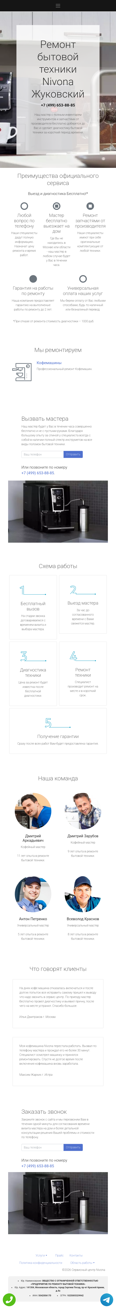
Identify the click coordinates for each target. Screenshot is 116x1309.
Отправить (73, 454)
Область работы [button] (81, 1263)
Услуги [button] (40, 1255)
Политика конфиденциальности (40, 1263)
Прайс (59, 1255)
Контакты (76, 1255)
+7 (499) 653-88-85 (58, 105)
